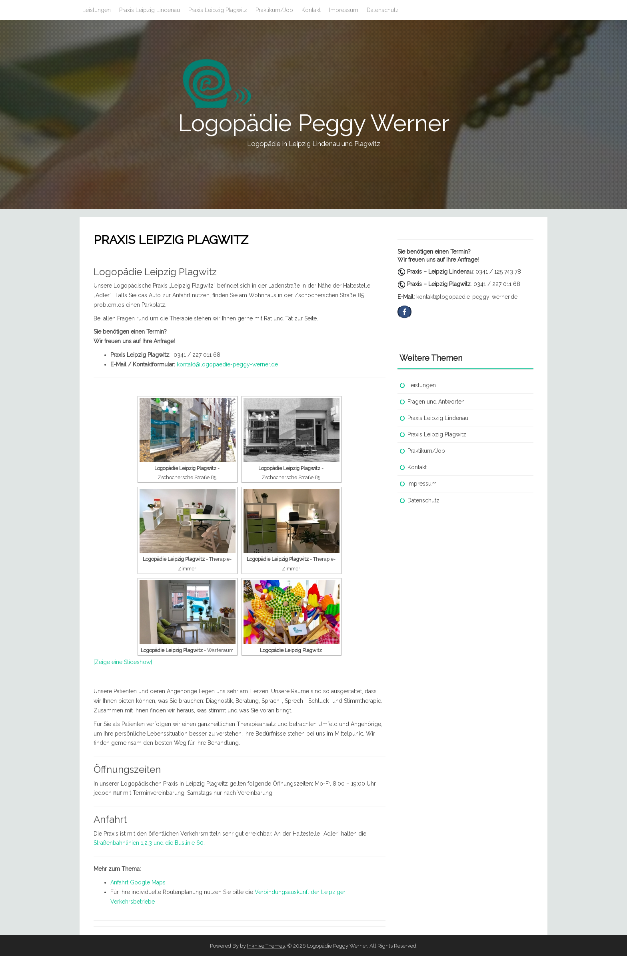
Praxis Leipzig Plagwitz (217, 10)
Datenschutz (383, 10)
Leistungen (96, 10)
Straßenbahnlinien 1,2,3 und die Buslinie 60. (149, 843)
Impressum (343, 10)
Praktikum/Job (274, 10)
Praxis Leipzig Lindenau (149, 10)
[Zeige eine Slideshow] (123, 662)
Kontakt (311, 10)
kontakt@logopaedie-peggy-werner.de (227, 364)
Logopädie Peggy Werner (313, 123)
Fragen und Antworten (436, 401)
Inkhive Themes (266, 946)
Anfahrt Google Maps (138, 882)
